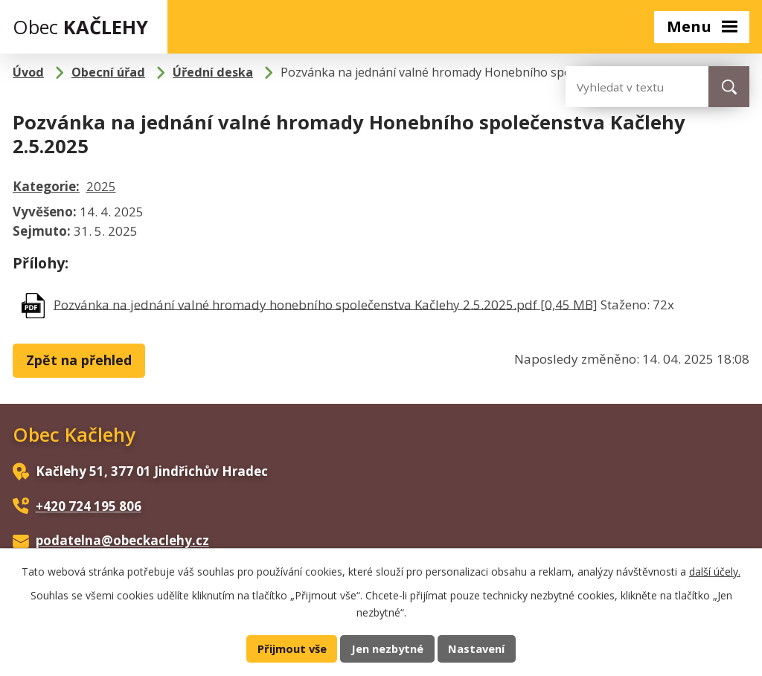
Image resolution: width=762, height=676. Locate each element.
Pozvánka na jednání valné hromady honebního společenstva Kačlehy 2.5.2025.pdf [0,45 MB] (326, 303)
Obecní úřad (108, 72)
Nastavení (476, 648)
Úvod (28, 72)
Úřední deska (213, 72)
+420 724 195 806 (88, 506)
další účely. (714, 571)
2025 (101, 186)
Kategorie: (46, 186)
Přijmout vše (292, 648)
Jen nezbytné (387, 648)
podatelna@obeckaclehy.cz (122, 540)
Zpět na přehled (79, 360)
